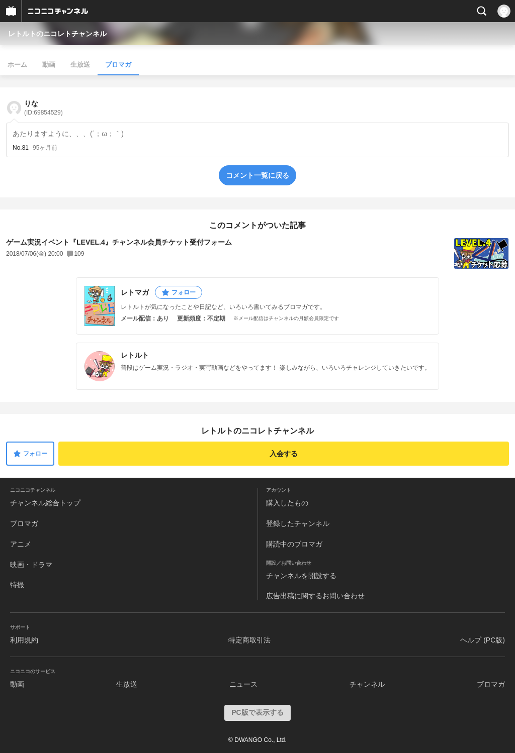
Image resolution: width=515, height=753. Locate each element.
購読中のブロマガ (294, 544)
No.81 (21, 148)
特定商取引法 (249, 640)
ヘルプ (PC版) (482, 640)
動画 (48, 64)
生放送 (80, 64)
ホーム (17, 64)
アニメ (20, 544)
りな (43, 107)
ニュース (243, 684)
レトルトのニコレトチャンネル (57, 34)
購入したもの (287, 503)
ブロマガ (118, 64)
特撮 (17, 585)
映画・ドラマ (31, 565)
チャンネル (367, 684)
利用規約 (24, 640)
